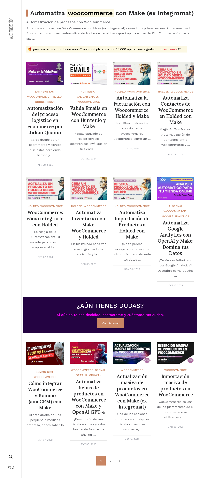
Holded (120, 91)
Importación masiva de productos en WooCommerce (175, 385)
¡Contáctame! (110, 323)
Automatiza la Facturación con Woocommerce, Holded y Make (132, 107)
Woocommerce (45, 376)
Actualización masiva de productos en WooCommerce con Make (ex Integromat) (132, 391)
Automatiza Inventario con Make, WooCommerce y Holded (88, 224)
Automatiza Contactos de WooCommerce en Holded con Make (175, 110)
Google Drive (45, 101)
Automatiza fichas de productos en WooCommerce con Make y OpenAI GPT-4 (88, 397)
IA (169, 206)
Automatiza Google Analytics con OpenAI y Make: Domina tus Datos (176, 238)
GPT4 (79, 375)
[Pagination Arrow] (119, 461)
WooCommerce (38, 96)
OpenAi (177, 206)
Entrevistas (44, 91)
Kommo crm (44, 371)
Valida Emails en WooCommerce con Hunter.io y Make (88, 117)
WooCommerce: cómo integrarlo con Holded (45, 218)
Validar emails (88, 96)
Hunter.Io (87, 91)
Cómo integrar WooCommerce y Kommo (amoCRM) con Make (45, 395)
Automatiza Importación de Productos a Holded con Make (132, 224)
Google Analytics (175, 216)
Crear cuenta (169, 49)
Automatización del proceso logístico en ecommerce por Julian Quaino (45, 120)
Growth (95, 375)
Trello (56, 96)
